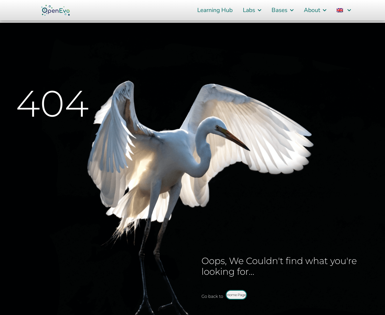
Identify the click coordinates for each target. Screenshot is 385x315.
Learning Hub (215, 10)
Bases (283, 10)
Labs (252, 10)
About (315, 10)
